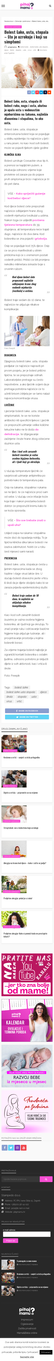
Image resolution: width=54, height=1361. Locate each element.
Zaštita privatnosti (27, 1328)
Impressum (27, 1319)
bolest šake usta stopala (39, 47)
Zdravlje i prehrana (13, 27)
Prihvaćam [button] (46, 1352)
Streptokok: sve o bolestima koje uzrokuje (21, 827)
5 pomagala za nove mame (27, 1261)
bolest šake (24, 47)
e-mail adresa (9, 1230)
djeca (6, 50)
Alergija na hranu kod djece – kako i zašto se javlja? (25, 863)
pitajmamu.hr (19, 1212)
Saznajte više (27, 1357)
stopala (18, 50)
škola (12, 50)
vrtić (34, 50)
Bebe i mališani (10, 751)
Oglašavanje (27, 1324)
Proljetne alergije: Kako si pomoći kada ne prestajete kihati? (25, 935)
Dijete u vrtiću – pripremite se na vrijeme (21, 792)
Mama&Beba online (27, 1333)
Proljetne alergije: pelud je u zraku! (18, 898)
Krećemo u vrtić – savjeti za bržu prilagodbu (22, 757)
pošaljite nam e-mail (20, 1208)
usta (24, 50)
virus (29, 50)
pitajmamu (12, 47)
